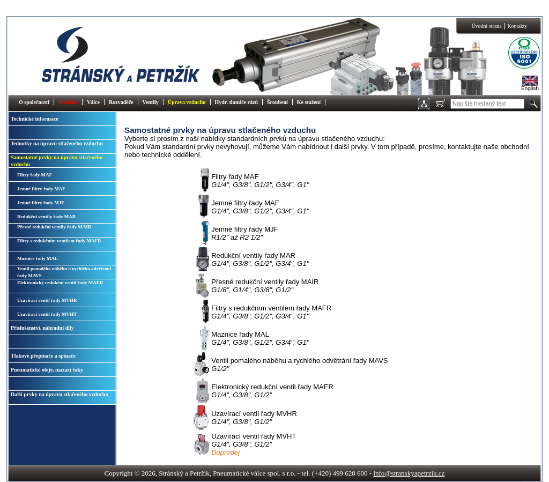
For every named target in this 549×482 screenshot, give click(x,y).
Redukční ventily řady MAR (46, 216)
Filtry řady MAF (34, 174)
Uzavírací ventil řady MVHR (47, 300)
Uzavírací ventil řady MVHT (47, 314)
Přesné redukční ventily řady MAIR (54, 226)
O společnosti (34, 102)
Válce (93, 102)
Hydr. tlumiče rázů (236, 102)
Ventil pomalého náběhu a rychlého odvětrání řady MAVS (64, 272)
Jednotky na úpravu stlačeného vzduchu (57, 143)
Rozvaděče (121, 102)
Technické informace (34, 119)
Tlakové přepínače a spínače (43, 356)
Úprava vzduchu (187, 102)
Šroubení (277, 102)
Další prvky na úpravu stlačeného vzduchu (59, 394)
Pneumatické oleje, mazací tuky (47, 370)
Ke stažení (309, 102)
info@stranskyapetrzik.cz (408, 473)
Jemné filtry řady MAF (41, 188)
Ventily (151, 102)
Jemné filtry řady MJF (40, 202)
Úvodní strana (486, 26)
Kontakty (517, 26)
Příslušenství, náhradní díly (42, 328)
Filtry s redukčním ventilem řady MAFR (59, 240)
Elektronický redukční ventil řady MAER (60, 282)
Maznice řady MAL (37, 258)
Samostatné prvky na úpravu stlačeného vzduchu (56, 160)
